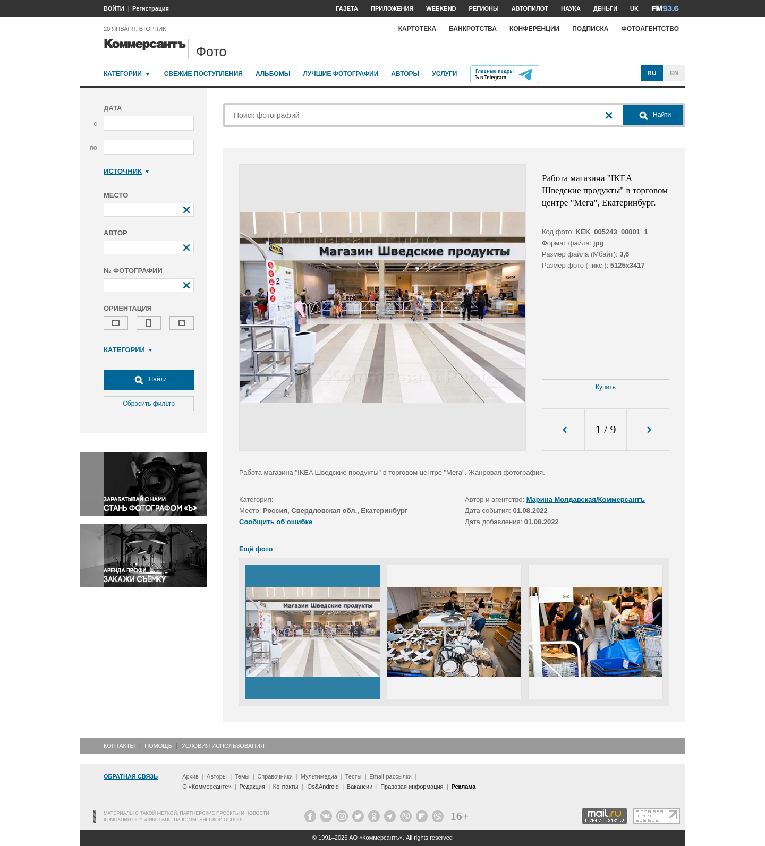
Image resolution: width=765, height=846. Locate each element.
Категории (123, 74)
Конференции (534, 28)
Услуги (444, 74)
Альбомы (273, 74)
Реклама (463, 786)
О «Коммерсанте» (206, 786)
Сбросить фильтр (149, 403)
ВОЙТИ (114, 8)
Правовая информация (411, 786)
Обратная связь (131, 776)
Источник (126, 171)
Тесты (353, 776)
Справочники (275, 776)
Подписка (590, 28)
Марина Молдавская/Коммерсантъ (585, 499)
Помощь (158, 745)
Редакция (252, 786)
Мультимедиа (319, 776)
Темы (242, 776)
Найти (149, 380)
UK (634, 8)
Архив (190, 776)
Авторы (405, 74)
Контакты (119, 745)
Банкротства (473, 28)
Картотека (417, 28)
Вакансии (360, 786)
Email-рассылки (390, 776)
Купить (606, 387)
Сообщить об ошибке (275, 522)
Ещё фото (256, 549)
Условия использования (223, 745)
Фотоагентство (650, 28)
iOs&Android (322, 786)
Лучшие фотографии (340, 74)
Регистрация (150, 8)
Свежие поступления (203, 74)
